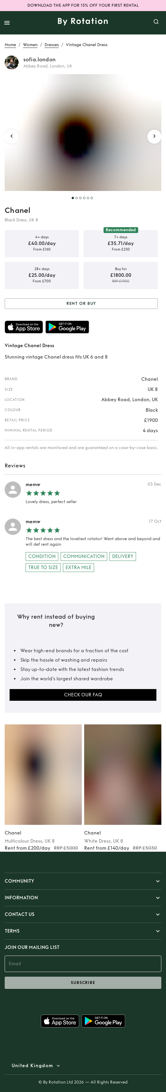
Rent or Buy (81, 304)
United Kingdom (32, 1066)
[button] (83, 881)
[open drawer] (7, 23)
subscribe (83, 983)
